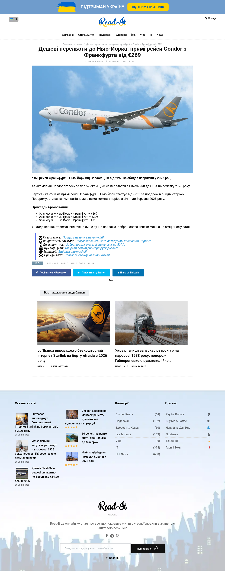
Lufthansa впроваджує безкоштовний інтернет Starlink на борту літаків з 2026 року (72, 355)
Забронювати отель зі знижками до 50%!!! (95, 244)
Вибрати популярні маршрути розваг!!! (92, 248)
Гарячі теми (173, 447)
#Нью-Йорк (78, 263)
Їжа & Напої (123, 434)
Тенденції (172, 441)
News (160, 34)
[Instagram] (117, 536)
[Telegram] (112, 536)
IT (151, 34)
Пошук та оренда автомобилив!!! (88, 255)
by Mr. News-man (94, 61)
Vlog (143, 34)
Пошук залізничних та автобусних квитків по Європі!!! (113, 241)
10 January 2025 (117, 61)
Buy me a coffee (176, 421)
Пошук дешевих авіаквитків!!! (83, 237)
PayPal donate (175, 414)
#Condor (52, 263)
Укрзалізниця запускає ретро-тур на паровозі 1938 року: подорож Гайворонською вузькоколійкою (147, 355)
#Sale (64, 263)
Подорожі (105, 34)
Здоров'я (121, 34)
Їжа (133, 34)
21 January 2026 (58, 366)
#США (91, 263)
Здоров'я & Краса (127, 427)
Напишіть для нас (178, 427)
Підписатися (147, 548)
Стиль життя (86, 34)
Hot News (122, 454)
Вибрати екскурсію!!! (72, 251)
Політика (172, 434)
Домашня (68, 34)
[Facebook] (107, 536)
